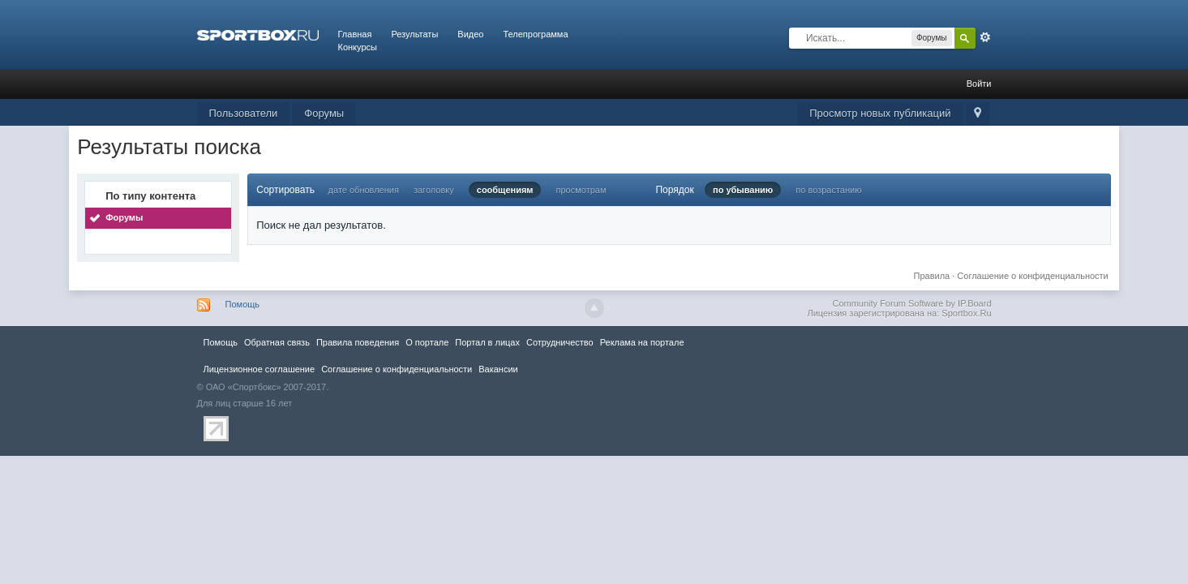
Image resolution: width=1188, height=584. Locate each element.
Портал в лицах (487, 342)
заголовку (434, 190)
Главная (355, 34)
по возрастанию (828, 190)
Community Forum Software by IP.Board (911, 303)
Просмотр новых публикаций (879, 113)
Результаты (414, 34)
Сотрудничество (560, 342)
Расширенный (985, 37)
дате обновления (363, 190)
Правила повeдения (357, 342)
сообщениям (505, 190)
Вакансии (497, 369)
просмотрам (581, 190)
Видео (470, 34)
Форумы (324, 113)
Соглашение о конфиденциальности (1032, 276)
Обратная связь (277, 342)
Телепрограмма (535, 34)
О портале (426, 342)
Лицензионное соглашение (259, 369)
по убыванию (743, 190)
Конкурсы (357, 47)
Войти (979, 83)
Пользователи (243, 113)
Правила (932, 276)
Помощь (242, 304)
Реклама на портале (642, 342)
